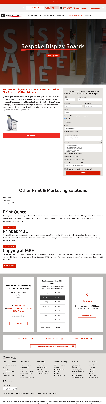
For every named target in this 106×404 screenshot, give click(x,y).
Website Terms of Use (8, 393)
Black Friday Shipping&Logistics (77, 368)
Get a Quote (53, 56)
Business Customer (72, 156)
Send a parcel (23, 338)
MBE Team (92, 369)
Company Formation (8, 375)
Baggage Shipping (42, 367)
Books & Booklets (59, 375)
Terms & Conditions (36, 393)
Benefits (5, 369)
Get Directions (87, 316)
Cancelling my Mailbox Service (9, 372)
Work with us (92, 365)
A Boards (57, 367)
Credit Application (77, 375)
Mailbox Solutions (9, 362)
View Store (18, 323)
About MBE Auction (25, 365)
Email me (69, 119)
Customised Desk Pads (83, 150)
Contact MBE (92, 375)
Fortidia (55, 393)
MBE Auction (24, 362)
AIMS (4, 367)
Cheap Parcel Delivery (43, 371)
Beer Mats (57, 373)
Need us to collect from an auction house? (53, 346)
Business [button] (88, 13)
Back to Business (76, 365)
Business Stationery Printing (83, 147)
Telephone (69, 122)
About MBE (93, 362)
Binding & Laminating (83, 145)
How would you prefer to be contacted (76, 116)
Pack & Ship (41, 362)
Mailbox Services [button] (34, 13)
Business (75, 362)
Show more (7, 381)
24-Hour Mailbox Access (9, 365)
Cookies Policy (47, 393)
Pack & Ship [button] (61, 13)
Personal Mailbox (81, 338)
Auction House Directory (27, 377)
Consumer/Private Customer (75, 159)
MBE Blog (91, 371)
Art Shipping (40, 365)
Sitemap (91, 373)
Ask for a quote (53, 6)
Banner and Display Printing (59, 370)
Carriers (39, 369)
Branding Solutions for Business (78, 372)
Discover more (9, 227)
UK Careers (92, 367)
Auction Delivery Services (27, 371)
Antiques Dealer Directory (24, 368)
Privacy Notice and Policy (22, 393)
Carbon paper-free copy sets (83, 148)
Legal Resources (93, 377)
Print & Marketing (60, 362)
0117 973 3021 (19, 306)
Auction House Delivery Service (26, 374)
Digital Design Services (78, 377)
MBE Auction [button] (49, 13)
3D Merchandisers (59, 365)
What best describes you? (72, 153)
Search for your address (71, 131)
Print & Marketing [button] (75, 13)
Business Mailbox (52, 338)
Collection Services (42, 373)
